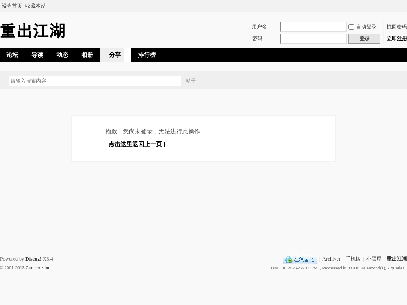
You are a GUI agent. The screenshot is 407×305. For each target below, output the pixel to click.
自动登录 (362, 27)
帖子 (191, 81)
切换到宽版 (402, 6)
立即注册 (397, 39)
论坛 (12, 55)
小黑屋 (374, 259)
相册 (87, 55)
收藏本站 (35, 6)
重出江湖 (397, 259)
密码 (257, 39)
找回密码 (397, 27)
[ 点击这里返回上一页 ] (135, 144)
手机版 (353, 259)
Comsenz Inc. (38, 267)
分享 (115, 55)
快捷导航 (378, 55)
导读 (37, 55)
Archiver (331, 259)
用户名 (259, 27)
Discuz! (33, 259)
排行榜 (147, 55)
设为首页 (12, 6)
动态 (62, 55)
